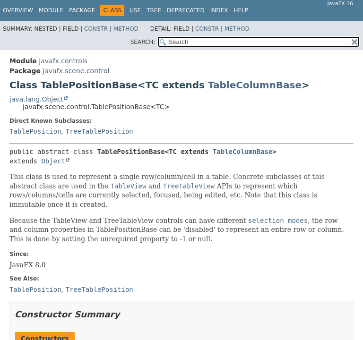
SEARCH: (143, 42)
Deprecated (186, 10)
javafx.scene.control (76, 71)
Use (135, 10)
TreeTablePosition (99, 131)
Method (125, 29)
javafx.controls (63, 61)
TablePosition (35, 131)
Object (53, 161)
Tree (154, 10)
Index (219, 10)
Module (51, 10)
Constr (96, 29)
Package (82, 10)
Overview (18, 10)
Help (240, 10)
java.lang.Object (36, 99)
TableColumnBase (255, 85)
